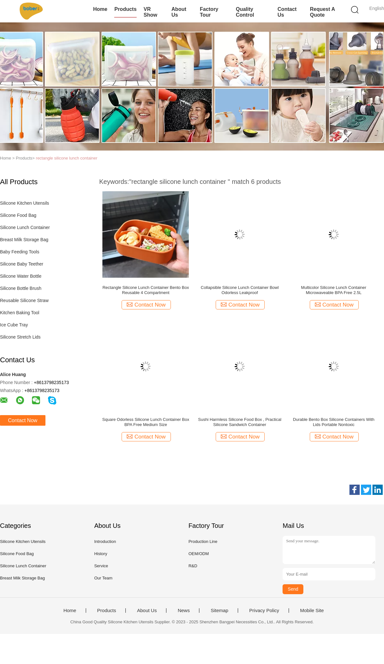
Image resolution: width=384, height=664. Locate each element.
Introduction (105, 541)
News (184, 610)
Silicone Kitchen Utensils (24, 203)
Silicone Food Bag (18, 215)
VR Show (150, 12)
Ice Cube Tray (14, 324)
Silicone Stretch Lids (20, 337)
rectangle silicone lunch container (66, 158)
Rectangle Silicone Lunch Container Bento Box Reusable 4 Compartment (145, 290)
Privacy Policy (264, 610)
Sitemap (219, 610)
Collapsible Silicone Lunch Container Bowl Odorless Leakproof (240, 290)
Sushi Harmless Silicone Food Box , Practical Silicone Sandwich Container (239, 422)
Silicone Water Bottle (20, 276)
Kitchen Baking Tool (19, 312)
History (100, 553)
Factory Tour (209, 12)
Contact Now (22, 420)
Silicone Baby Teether (21, 263)
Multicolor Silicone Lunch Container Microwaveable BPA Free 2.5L (333, 290)
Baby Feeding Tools (19, 251)
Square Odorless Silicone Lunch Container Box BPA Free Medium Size (145, 422)
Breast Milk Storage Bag (24, 239)
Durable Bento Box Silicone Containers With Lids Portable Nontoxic (333, 422)
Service (101, 565)
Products (125, 9)
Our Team (103, 578)
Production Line (202, 541)
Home (100, 9)
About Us (179, 12)
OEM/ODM (198, 553)
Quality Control (245, 12)
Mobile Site (312, 610)
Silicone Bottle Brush (20, 288)
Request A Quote (322, 12)
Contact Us (287, 12)
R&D (192, 565)
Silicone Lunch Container (25, 227)
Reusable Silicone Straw (24, 300)
